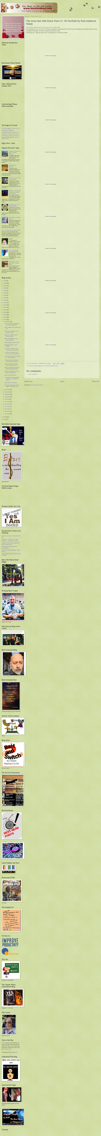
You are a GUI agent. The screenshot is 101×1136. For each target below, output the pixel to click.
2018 (4, 300)
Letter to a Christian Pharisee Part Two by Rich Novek (12, 368)
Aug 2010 (7, 397)
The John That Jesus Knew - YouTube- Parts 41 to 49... (12, 349)
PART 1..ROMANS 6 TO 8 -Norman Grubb (11, 339)
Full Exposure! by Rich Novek (12, 342)
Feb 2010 (7, 411)
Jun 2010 (7, 401)
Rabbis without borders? (12, 166)
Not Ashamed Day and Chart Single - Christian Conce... (12, 385)
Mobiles (11, 239)
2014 (4, 309)
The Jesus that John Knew (51, 365)
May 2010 (7, 404)
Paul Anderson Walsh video (37, 365)
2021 (4, 293)
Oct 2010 (7, 392)
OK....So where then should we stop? (11, 230)
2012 (4, 314)
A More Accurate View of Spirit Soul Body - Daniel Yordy (10, 543)
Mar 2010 (7, 409)
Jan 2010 (7, 413)
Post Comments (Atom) (37, 385)
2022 (4, 290)
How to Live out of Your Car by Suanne (14, 178)
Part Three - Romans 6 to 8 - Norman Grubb (12, 331)
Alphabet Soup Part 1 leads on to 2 (10, 132)
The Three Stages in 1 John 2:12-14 (11, 128)
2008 (4, 419)
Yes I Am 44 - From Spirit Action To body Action (14, 263)
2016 (4, 305)
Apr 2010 (7, 406)
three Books (37, 29)
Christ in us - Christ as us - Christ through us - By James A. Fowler (10, 540)
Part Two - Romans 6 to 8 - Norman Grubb (11, 335)
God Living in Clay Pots (10, 375)
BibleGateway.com (12, 1052)
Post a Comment (32, 374)
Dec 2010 (7, 321)
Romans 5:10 (8, 1049)
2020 (4, 295)
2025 (4, 283)
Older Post (95, 381)
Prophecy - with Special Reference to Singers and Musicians (15, 192)
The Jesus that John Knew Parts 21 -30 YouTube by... (13, 357)
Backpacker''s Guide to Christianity (10, 135)
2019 (4, 297)
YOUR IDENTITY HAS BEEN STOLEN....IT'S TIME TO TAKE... (12, 379)
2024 (4, 285)
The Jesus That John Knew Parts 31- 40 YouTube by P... (12, 353)
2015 (4, 307)
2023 (4, 288)
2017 (4, 302)
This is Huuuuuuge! (14, 250)
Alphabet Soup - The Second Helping (14, 205)
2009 (4, 417)
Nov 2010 (7, 389)
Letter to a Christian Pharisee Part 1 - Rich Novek (12, 372)
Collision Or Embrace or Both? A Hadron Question (15, 153)
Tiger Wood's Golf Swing (11, 382)
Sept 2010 (7, 394)
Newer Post (28, 381)
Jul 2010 (7, 399)
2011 (4, 317)
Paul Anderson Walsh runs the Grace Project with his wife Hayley (43, 27)
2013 (4, 312)
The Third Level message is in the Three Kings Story (12, 324)
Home (62, 381)
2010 (4, 319)
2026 (4, 280)
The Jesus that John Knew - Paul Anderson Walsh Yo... (12, 360)
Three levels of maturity (7, 130)
